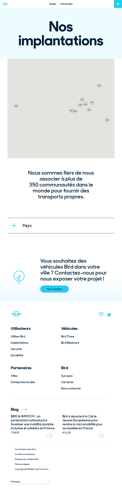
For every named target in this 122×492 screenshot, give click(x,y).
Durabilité (17, 355)
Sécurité (16, 349)
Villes (14, 376)
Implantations (19, 343)
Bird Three (67, 336)
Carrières (67, 382)
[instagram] (101, 315)
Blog (19, 409)
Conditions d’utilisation (25, 454)
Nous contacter (54, 288)
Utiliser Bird (18, 336)
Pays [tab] (26, 225)
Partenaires (21, 367)
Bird (64, 367)
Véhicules (69, 328)
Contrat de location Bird (25, 449)
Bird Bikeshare (70, 343)
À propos (67, 376)
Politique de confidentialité (26, 459)
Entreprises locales (23, 382)
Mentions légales (22, 464)
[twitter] (109, 316)
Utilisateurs (21, 328)
